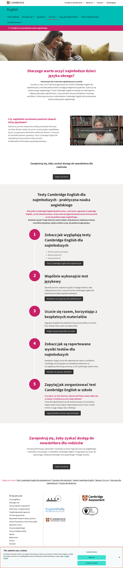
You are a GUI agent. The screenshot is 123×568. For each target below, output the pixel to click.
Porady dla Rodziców (67, 483)
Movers (50, 262)
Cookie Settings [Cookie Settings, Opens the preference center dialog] (91, 552)
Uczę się (52, 17)
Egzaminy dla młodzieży (62, 480)
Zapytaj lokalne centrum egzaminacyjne (63, 420)
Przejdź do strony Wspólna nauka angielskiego (29, 28)
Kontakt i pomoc (14, 22)
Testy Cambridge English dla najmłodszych (64, 270)
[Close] (119, 557)
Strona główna (13, 17)
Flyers (50, 265)
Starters (51, 259)
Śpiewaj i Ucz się (102, 480)
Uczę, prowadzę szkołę (68, 17)
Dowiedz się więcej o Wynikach (59, 378)
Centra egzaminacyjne (90, 17)
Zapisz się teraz (61, 176)
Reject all (92, 557)
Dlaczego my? (27, 17)
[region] (61, 557)
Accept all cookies (92, 563)
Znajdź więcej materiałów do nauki (61, 338)
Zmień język (111, 3)
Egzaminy (41, 17)
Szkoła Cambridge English (83, 480)
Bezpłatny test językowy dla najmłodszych (64, 305)
